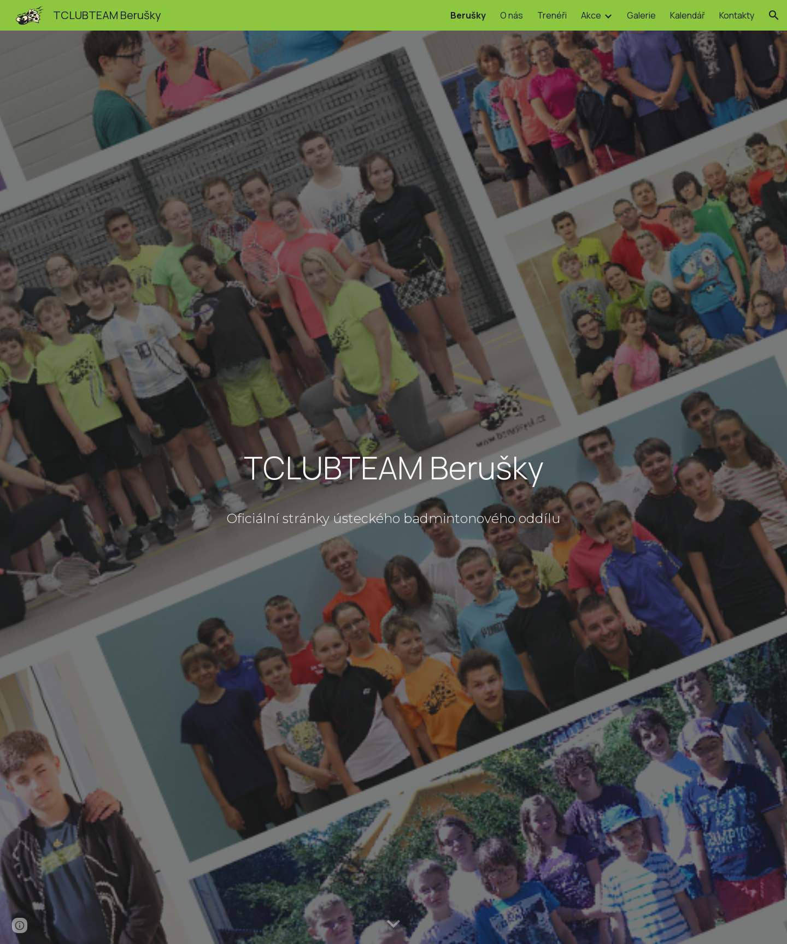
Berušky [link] (468, 15)
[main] (393, 469)
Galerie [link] (641, 15)
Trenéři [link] (552, 15)
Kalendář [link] (687, 15)
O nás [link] (511, 15)
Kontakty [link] (736, 15)
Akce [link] (591, 15)
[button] (774, 15)
